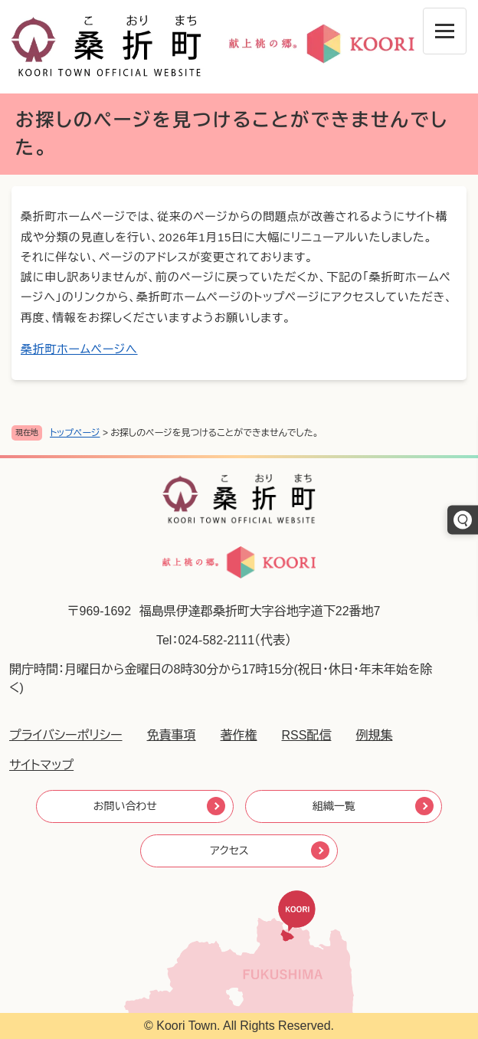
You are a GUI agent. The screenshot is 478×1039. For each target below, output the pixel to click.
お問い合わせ (125, 806)
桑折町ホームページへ (79, 349)
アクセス (229, 850)
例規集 (373, 735)
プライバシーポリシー (66, 735)
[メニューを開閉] (445, 31)
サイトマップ (41, 765)
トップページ (75, 433)
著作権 (239, 735)
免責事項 (171, 735)
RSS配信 (307, 735)
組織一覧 (334, 806)
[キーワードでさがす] (462, 519)
